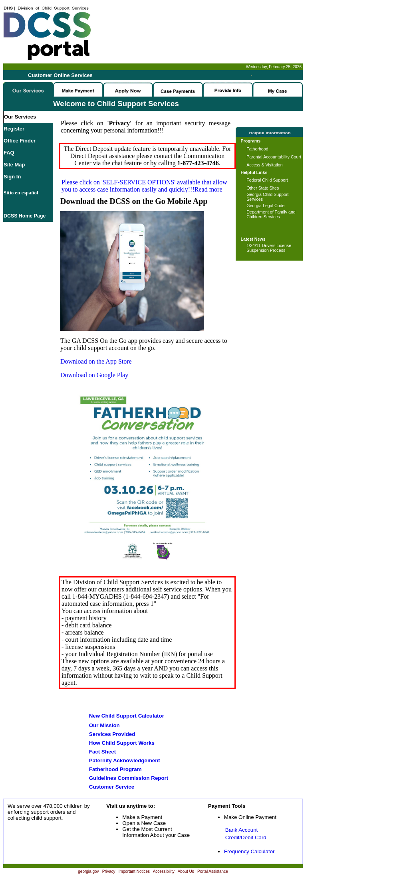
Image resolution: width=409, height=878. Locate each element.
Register (14, 129)
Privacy (108, 871)
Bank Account (241, 830)
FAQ (9, 153)
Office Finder (20, 141)
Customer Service (111, 787)
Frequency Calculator (249, 851)
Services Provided (112, 734)
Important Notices (134, 871)
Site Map (14, 165)
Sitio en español (21, 193)
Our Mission (104, 725)
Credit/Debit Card (245, 837)
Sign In (12, 177)
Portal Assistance (212, 871)
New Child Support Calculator (126, 716)
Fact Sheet (102, 752)
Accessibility (164, 871)
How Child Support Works (122, 743)
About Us (186, 871)
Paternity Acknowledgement (124, 760)
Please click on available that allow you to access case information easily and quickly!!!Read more (144, 186)
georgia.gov (88, 871)
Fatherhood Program (115, 769)
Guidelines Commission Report (128, 778)
